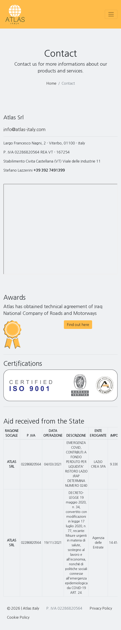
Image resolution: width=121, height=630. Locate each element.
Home (51, 83)
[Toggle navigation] (111, 14)
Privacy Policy (101, 608)
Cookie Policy (18, 617)
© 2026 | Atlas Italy (23, 608)
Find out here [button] (78, 324)
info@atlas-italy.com (24, 129)
